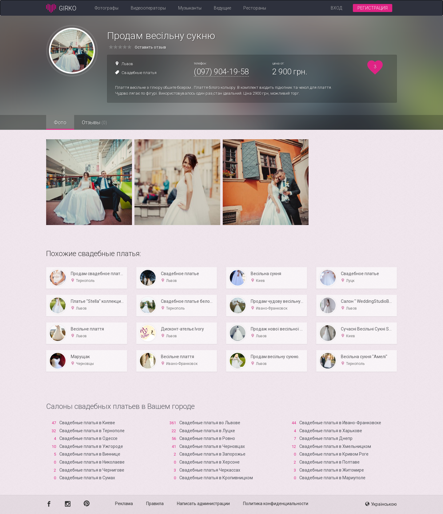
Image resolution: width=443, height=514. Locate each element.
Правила (155, 503)
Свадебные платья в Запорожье (212, 454)
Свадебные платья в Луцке (207, 430)
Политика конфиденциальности (275, 503)
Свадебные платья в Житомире (331, 470)
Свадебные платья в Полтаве (329, 462)
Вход (336, 8)
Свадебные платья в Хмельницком (335, 446)
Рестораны (254, 8)
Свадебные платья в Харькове (330, 430)
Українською (381, 504)
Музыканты (190, 8)
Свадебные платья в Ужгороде (91, 446)
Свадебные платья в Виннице (89, 454)
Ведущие (222, 8)
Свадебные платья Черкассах (209, 470)
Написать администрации (203, 503)
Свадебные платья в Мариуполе (332, 477)
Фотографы (106, 8)
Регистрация (372, 8)
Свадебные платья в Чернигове (91, 470)
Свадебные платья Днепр (326, 438)
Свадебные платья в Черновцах (212, 446)
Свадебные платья (139, 72)
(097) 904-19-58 (221, 71)
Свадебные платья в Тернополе (92, 430)
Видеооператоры (148, 8)
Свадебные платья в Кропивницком (216, 477)
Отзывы (94, 122)
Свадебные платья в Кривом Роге (334, 454)
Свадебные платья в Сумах (87, 477)
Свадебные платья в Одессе (88, 438)
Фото (60, 122)
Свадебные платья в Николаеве (92, 462)
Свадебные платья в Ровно (207, 438)
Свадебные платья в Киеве (87, 422)
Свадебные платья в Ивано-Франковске (340, 422)
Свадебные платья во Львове (209, 422)
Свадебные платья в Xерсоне (209, 462)
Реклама (124, 503)
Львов (127, 63)
